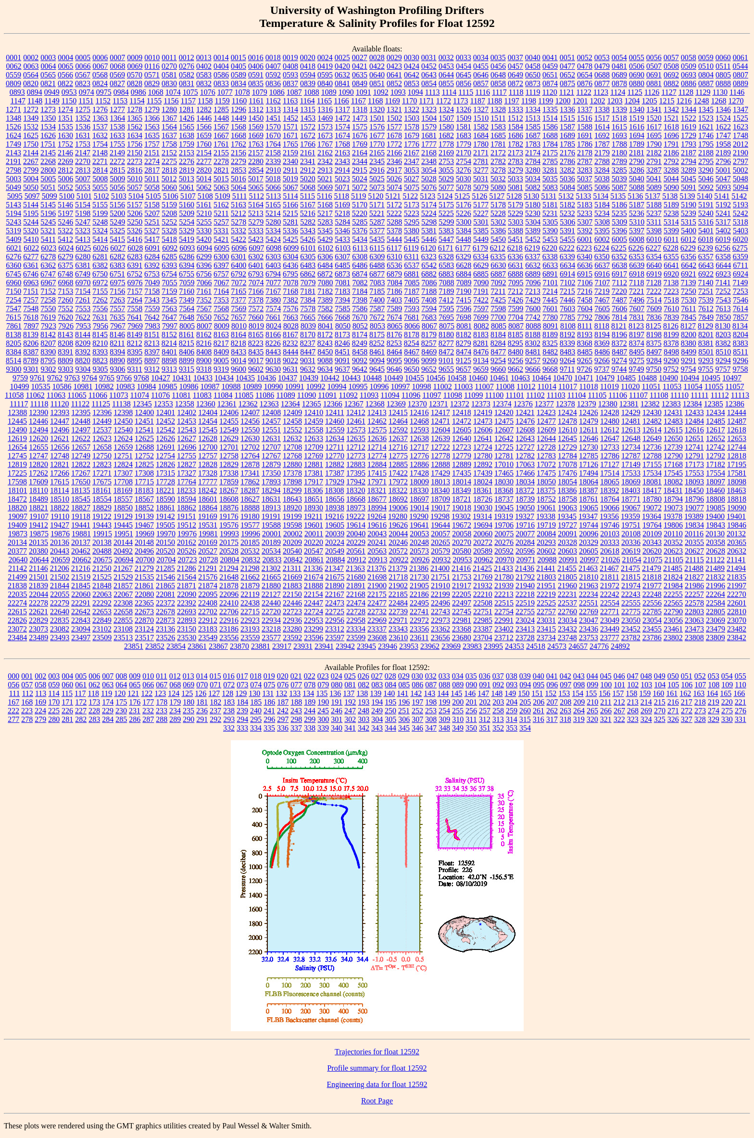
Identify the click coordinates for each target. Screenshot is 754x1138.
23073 (38, 629)
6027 (118, 248)
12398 (123, 412)
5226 (463, 213)
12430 (652, 412)
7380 (273, 300)
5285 (359, 222)
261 (538, 711)
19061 (546, 508)
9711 (567, 369)
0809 (13, 83)
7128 (653, 282)
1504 (429, 118)
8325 (550, 343)
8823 (100, 360)
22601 (736, 603)
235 (188, 711)
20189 (271, 542)
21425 (482, 568)
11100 (494, 395)
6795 (290, 274)
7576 (290, 308)
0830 (169, 83)
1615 (619, 127)
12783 (546, 456)
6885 (481, 274)
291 (202, 719)
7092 (498, 282)
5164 (256, 205)
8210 (100, 343)
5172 (394, 205)
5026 (394, 179)
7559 (152, 308)
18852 (144, 508)
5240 (706, 213)
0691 (654, 75)
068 (175, 685)
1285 (221, 109)
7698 (463, 317)
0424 (411, 66)
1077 (225, 92)
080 (336, 685)
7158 (152, 291)
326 (673, 719)
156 (604, 693)
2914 (342, 170)
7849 (706, 317)
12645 (567, 438)
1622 (723, 127)
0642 (411, 75)
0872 (515, 83)
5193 (740, 205)
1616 (636, 127)
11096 (411, 395)
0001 (13, 57)
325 (660, 719)
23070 (736, 620)
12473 (482, 421)
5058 (152, 187)
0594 (307, 75)
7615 (13, 317)
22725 (334, 611)
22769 (588, 611)
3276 (463, 170)
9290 (671, 360)
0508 (671, 66)
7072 (239, 282)
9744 (619, 369)
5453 (550, 239)
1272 (30, 109)
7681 (411, 317)
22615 (17, 611)
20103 (609, 534)
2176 (567, 153)
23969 (451, 646)
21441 (545, 568)
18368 (503, 490)
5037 (584, 179)
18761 (588, 499)
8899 (186, 360)
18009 (419, 482)
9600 (238, 369)
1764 (273, 144)
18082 (673, 482)
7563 (169, 308)
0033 (463, 57)
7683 (429, 317)
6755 (186, 274)
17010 (504, 464)
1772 (394, 144)
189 (309, 702)
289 (175, 719)
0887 (706, 83)
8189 (550, 334)
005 (81, 676)
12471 (440, 421)
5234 (602, 213)
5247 (82, 222)
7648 (186, 317)
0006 (100, 57)
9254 (498, 360)
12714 (377, 447)
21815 (631, 577)
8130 (722, 326)
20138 (102, 542)
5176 (463, 205)
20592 (504, 551)
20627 (694, 551)
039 (525, 676)
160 (658, 693)
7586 (359, 308)
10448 (372, 378)
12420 (504, 412)
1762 (238, 144)
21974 (631, 586)
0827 (117, 83)
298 (296, 719)
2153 (186, 153)
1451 (273, 118)
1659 (204, 135)
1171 (426, 101)
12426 (588, 412)
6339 (567, 257)
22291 (80, 603)
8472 (446, 352)
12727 (525, 447)
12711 (334, 447)
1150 (69, 101)
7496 (636, 300)
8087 (516, 326)
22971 (398, 620)
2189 (723, 153)
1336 (567, 109)
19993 (229, 534)
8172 (325, 334)
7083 (377, 282)
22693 (186, 611)
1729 (688, 135)
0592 (273, 75)
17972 (398, 482)
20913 (377, 560)
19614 (355, 525)
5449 (481, 239)
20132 (736, 534)
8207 (48, 343)
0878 (619, 83)
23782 (631, 637)
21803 (546, 577)
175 (121, 702)
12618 (736, 430)
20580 (461, 551)
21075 (652, 560)
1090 (346, 92)
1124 (617, 92)
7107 (602, 282)
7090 (481, 282)
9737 (601, 369)
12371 (438, 404)
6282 (117, 257)
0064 (48, 66)
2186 (671, 153)
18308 (334, 490)
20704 (166, 560)
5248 (100, 222)
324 (646, 719)
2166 (394, 153)
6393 (169, 265)
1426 (186, 118)
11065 (76, 395)
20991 (568, 560)
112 (27, 693)
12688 (144, 447)
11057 (734, 386)
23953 (408, 646)
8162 (204, 334)
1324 (446, 109)
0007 (117, 57)
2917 (394, 170)
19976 (187, 534)
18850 (123, 508)
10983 (125, 386)
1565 (186, 127)
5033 (515, 179)
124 (173, 693)
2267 (30, 161)
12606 (482, 430)
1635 (152, 135)
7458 (584, 300)
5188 (654, 205)
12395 (80, 412)
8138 (13, 334)
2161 (307, 153)
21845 (80, 586)
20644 (39, 560)
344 (390, 728)
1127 (668, 92)
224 (40, 711)
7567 (204, 308)
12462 (377, 421)
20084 (546, 534)
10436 (266, 378)
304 (377, 719)
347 (431, 728)
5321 (48, 231)
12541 (144, 430)
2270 (82, 161)
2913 (325, 170)
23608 (377, 637)
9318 (204, 369)
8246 (342, 343)
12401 (165, 412)
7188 (429, 291)
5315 (688, 222)
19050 (525, 508)
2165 (377, 153)
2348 (429, 161)
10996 (379, 386)
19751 (631, 525)
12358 (184, 404)
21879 (250, 586)
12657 (80, 447)
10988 (230, 386)
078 (309, 685)
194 (377, 702)
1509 (463, 118)
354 (525, 728)
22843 (80, 620)
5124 (444, 196)
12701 (229, 447)
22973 (440, 620)
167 (13, 702)
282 (81, 719)
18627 (250, 499)
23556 (229, 637)
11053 (672, 386)
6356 (688, 257)
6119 (410, 248)
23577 (271, 637)
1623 (740, 127)
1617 (654, 127)
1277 (117, 109)
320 (592, 719)
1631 (82, 135)
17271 (102, 473)
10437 (287, 378)
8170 (307, 334)
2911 (290, 170)
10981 (82, 386)
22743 (440, 611)
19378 (672, 516)
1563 (152, 127)
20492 (123, 551)
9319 (221, 369)
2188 (706, 153)
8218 (238, 343)
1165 (324, 101)
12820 (38, 464)
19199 (292, 516)
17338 (229, 473)
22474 (355, 603)
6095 (221, 248)
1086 (277, 92)
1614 (602, 127)
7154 (82, 291)
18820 (17, 508)
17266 (59, 473)
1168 (375, 101)
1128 (686, 92)
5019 (290, 179)
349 (458, 728)
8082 (481, 326)
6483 (307, 265)
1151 (85, 101)
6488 (377, 265)
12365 (311, 404)
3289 (688, 170)
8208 (65, 343)
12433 (694, 412)
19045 (504, 508)
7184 (359, 291)
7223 (671, 291)
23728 (525, 637)
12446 (38, 421)
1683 (463, 135)
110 (740, 685)
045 (606, 676)
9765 (106, 378)
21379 (397, 568)
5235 (619, 213)
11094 (389, 395)
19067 (631, 508)
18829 (102, 508)
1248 (701, 101)
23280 (292, 629)
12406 (229, 412)
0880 (636, 83)
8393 (100, 352)
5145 (48, 205)
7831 (636, 317)
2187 (688, 153)
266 (606, 711)
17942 (355, 482)
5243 (13, 222)
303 (363, 719)
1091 (363, 92)
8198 (654, 334)
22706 (229, 611)
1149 (51, 101)
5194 (13, 213)
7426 (515, 300)
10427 (160, 378)
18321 (376, 490)
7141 (722, 282)
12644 (546, 438)
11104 (576, 395)
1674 (342, 135)
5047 (723, 179)
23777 (609, 637)
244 (309, 711)
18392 (609, 490)
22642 (80, 611)
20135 (38, 542)
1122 (583, 92)
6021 (14, 248)
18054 (567, 482)
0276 (186, 66)
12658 (102, 447)
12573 (355, 430)
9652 (429, 369)
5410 (31, 239)
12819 (17, 464)
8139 (30, 334)
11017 (567, 386)
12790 (673, 456)
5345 (325, 231)
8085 (498, 326)
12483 (673, 421)
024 (336, 676)
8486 (602, 352)
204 (511, 702)
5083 (550, 187)
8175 (377, 334)
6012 (688, 239)
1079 (259, 92)
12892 (482, 464)
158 (631, 693)
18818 (736, 499)
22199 (440, 594)
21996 (715, 586)
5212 (238, 213)
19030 (482, 508)
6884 (463, 274)
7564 (186, 308)
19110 (59, 516)
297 (283, 719)
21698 (377, 577)
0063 (31, 66)
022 (309, 676)
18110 (38, 490)
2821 (221, 170)
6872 (325, 274)
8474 (463, 352)
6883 (446, 274)
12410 (313, 412)
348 (444, 728)
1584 (515, 127)
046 (619, 676)
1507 (446, 118)
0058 (688, 57)
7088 (446, 282)
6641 (671, 265)
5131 (548, 196)
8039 (308, 326)
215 (660, 702)
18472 (17, 499)
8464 (394, 352)
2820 (204, 170)
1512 (515, 118)
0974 (86, 92)
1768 (342, 144)
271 (673, 711)
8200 (688, 334)
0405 (238, 66)
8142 (48, 334)
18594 (186, 499)
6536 (394, 265)
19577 (250, 525)
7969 (135, 326)
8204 (740, 334)
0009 (134, 57)
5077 (446, 187)
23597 (334, 637)
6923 (723, 274)
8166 (273, 334)
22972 (419, 620)
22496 (440, 603)
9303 (66, 369)
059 (54, 685)
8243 (325, 343)
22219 (546, 594)
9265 (584, 360)
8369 (602, 343)
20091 (567, 534)
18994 (377, 508)
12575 (377, 430)
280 (54, 719)
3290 (706, 170)
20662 (81, 560)
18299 (292, 490)
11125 (100, 404)
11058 (14, 395)
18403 (630, 490)
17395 (355, 473)
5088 (636, 187)
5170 (359, 205)
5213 (256, 213)
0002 (30, 57)
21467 (609, 568)
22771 (609, 611)
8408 (204, 352)
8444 (290, 352)
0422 (377, 66)
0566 (65, 75)
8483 (567, 352)
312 (484, 719)
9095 (394, 360)
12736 (652, 447)
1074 (173, 92)
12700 (207, 447)
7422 (481, 300)
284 (107, 719)
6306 (325, 257)
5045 (688, 179)
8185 (515, 334)
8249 (359, 343)
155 (591, 693)
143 (429, 693)
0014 (221, 57)
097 (565, 685)
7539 (706, 300)
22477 (377, 603)
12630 (250, 438)
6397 (221, 265)
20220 (313, 542)
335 (269, 728)
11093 (369, 395)
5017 (256, 179)
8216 (204, 343)
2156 (238, 153)
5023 (342, 179)
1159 (221, 101)
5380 (411, 231)
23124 (144, 629)
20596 (525, 551)
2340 (290, 161)
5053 (82, 187)
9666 (532, 369)
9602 (256, 369)
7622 (82, 317)
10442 (329, 378)
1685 (498, 135)
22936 (292, 620)
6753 (152, 274)
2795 (706, 161)
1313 (273, 109)
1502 (394, 118)
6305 (307, 257)
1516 (584, 118)
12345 (142, 404)
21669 (292, 577)
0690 (636, 75)
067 (161, 685)
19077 (694, 508)
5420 (204, 239)
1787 (602, 144)
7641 (134, 317)
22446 (292, 603)
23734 (546, 637)
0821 (48, 83)
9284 (654, 360)
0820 (30, 83)
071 (215, 685)
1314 (290, 109)
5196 (48, 213)
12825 (144, 464)
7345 (169, 300)
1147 (18, 101)
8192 (567, 334)
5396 (619, 231)
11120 (59, 404)
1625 (30, 135)
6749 (82, 274)
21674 (313, 577)
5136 (635, 196)
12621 (59, 438)
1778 (446, 144)
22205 (461, 594)
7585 (342, 308)
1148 (34, 101)
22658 (123, 611)
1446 (204, 118)
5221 (377, 213)
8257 (429, 343)
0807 (740, 75)
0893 (17, 92)
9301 (31, 369)
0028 (377, 57)
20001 (271, 534)
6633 (550, 265)
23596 (313, 637)
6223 (584, 248)
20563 (377, 551)
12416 (419, 412)
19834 (694, 525)
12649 (652, 438)
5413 (82, 239)
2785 (550, 161)
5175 (446, 205)
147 (483, 693)
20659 (60, 560)
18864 (207, 508)
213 (633, 702)
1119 (533, 92)
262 (552, 711)
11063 (56, 395)
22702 (207, 611)
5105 (153, 196)
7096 (533, 282)
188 (296, 702)
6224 (601, 248)
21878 (229, 586)
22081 (165, 594)
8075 (446, 326)
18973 (355, 508)
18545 (80, 499)
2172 (498, 153)
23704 (482, 637)
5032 (498, 179)
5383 (446, 231)
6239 (705, 248)
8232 (290, 343)
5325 (117, 231)
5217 (325, 213)
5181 (550, 205)
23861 (197, 646)
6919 (654, 274)
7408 (429, 300)
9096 (411, 360)
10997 (400, 386)
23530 (186, 637)
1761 (221, 144)
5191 (706, 205)
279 (40, 719)
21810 (588, 577)
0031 (429, 57)
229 (107, 711)
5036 (567, 179)
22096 (229, 594)
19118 (80, 516)
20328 (567, 542)
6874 (359, 274)
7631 (100, 317)
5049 (13, 187)
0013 (204, 57)
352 (498, 728)
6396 (204, 265)
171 (67, 702)
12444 (736, 412)
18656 (334, 499)
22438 (250, 603)
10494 (689, 378)
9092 (359, 360)
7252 (723, 291)
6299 (204, 257)
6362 (48, 265)
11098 (452, 395)
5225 (446, 213)
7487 (619, 300)
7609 (654, 308)
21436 (524, 568)
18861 (165, 508)
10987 (209, 386)
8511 (740, 352)
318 (565, 719)
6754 (169, 274)
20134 (17, 542)
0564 (30, 75)
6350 (602, 257)
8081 (464, 326)
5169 (342, 205)
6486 (359, 265)
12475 (504, 421)
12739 (673, 447)
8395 (134, 352)
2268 (48, 161)
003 (54, 676)
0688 (602, 75)
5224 (429, 213)
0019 (290, 57)
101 (619, 685)
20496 (144, 551)
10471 (583, 378)
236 (202, 711)
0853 (411, 83)
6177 (463, 248)
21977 (652, 586)
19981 (208, 534)
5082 (532, 187)
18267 (228, 490)
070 (202, 685)
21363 (355, 568)
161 (672, 693)
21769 (482, 577)
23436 (588, 629)
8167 (290, 334)
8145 (100, 334)
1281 (186, 109)
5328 (169, 231)
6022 (31, 248)
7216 (584, 291)
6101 (308, 248)
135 (321, 693)
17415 (377, 473)
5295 (411, 222)
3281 (550, 170)
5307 (584, 222)
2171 (481, 153)
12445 (17, 421)
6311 (411, 257)
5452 (532, 239)
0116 (152, 66)
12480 (609, 421)
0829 (152, 83)
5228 (498, 213)
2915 (359, 170)
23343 (398, 629)
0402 (204, 66)
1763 (256, 144)
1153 (120, 101)
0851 (377, 83)
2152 (169, 153)
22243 (631, 594)
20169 (207, 542)
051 (686, 676)
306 (404, 719)
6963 (31, 282)
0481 (619, 66)
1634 (134, 135)
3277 (481, 170)
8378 (671, 343)
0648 (498, 75)
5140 (704, 196)
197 (417, 702)
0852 (394, 83)
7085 (412, 282)
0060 (723, 57)
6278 (48, 257)
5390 (550, 231)
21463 (588, 568)
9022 (290, 360)
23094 (80, 629)
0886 (688, 83)
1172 (443, 101)
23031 (546, 620)
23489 (38, 637)
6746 (30, 274)
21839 (38, 586)
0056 (654, 57)
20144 (123, 542)
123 (160, 693)
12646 (588, 438)
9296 (740, 360)
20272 (482, 542)
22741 (419, 611)
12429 (631, 412)
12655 (38, 447)
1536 (82, 127)
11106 (617, 395)
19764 (652, 525)
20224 (334, 542)
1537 (100, 127)
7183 (342, 291)
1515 (567, 118)
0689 (619, 75)
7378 (256, 300)
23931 (303, 646)
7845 (688, 317)
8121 (619, 326)
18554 (102, 499)
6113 (359, 248)
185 (256, 702)
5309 (619, 222)
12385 (713, 404)
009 (134, 676)
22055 (59, 594)
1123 (600, 92)
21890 (334, 586)
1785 (567, 144)
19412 (38, 525)
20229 (355, 542)
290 (188, 719)
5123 (427, 196)
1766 (307, 144)
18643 (292, 499)
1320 (377, 109)
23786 (652, 637)
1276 (100, 109)
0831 (186, 83)
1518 (619, 118)
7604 (584, 308)
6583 (446, 265)
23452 (631, 629)
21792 (525, 577)
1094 (415, 92)
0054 (619, 57)
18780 (652, 499)
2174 (532, 153)
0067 (100, 66)
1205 (649, 101)
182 (215, 702)
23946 (387, 646)
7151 (30, 291)
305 (390, 719)
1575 (359, 127)
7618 (30, 317)
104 (660, 685)
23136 (165, 629)
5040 (636, 179)
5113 (273, 196)
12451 (144, 421)
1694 (636, 135)
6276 (13, 257)
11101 (514, 395)
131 (268, 693)
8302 (532, 343)
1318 (359, 109)
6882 (429, 274)
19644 (440, 525)
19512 (186, 525)
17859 (229, 482)
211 (605, 702)
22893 (186, 620)
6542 (429, 265)
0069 (135, 66)
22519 (525, 603)
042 (565, 676)
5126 (479, 196)
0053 (602, 57)
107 (700, 685)
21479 (651, 568)
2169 (446, 153)
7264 (134, 300)
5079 (481, 187)
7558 (134, 308)
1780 (481, 144)
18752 (546, 499)
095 (538, 685)
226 (67, 711)
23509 (102, 637)
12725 (504, 447)
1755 (117, 144)
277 (13, 719)
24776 (599, 646)
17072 (546, 464)
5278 (238, 222)
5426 (307, 239)
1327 (481, 109)
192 (350, 702)
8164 (238, 334)
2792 (671, 161)
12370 (417, 404)
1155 (154, 101)
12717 (419, 447)
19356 (609, 516)
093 (511, 685)
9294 (723, 360)
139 (375, 693)
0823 (82, 83)
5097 (32, 196)
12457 (271, 421)
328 (700, 719)
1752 (65, 144)
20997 (589, 560)
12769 (313, 456)
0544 (740, 66)
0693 (688, 75)
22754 (504, 611)
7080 (325, 282)
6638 (619, 265)
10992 (315, 386)
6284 (152, 257)
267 (619, 711)
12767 (271, 456)
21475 (630, 568)
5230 (532, 213)
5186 (619, 205)
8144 (82, 334)
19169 (207, 516)
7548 (30, 308)
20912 (356, 560)
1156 (170, 101)
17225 (17, 473)
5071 (342, 187)
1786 (584, 144)
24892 (620, 646)
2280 (256, 161)
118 (93, 693)
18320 (355, 490)
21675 (334, 577)
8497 (654, 352)
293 (229, 719)
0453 (446, 66)
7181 (307, 291)
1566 (204, 127)
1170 (409, 101)
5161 (204, 205)
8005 (187, 326)
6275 (740, 248)
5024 (359, 179)
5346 (342, 231)
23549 (207, 637)
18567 (144, 499)
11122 (80, 404)
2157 (256, 153)
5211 (221, 213)
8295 (515, 343)
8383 (740, 343)
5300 (463, 222)
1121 (566, 92)
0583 (204, 75)
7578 (307, 308)
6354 (654, 257)
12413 (377, 412)
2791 (654, 161)
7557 (117, 308)
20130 (715, 534)
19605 (334, 525)
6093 (187, 248)
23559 (250, 637)
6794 (273, 274)
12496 (59, 430)
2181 (636, 153)
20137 (80, 542)
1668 (238, 135)
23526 (165, 637)
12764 (250, 456)
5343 (307, 231)
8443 (273, 352)
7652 (221, 317)
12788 (652, 456)
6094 (204, 248)
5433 (342, 239)
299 (309, 719)
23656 (440, 637)
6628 (463, 265)
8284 (498, 343)
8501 (706, 352)
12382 (650, 404)
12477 (546, 421)
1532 (30, 127)
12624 (123, 438)
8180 (446, 334)
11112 (720, 395)
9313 (169, 369)
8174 (359, 334)
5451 (515, 239)
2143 (13, 153)
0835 (256, 83)
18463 (736, 490)
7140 (705, 282)
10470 (562, 378)
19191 (271, 516)
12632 (292, 438)
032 (431, 676)
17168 (673, 464)
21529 (123, 577)
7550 (48, 308)
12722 (440, 447)
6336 (515, 257)
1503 (411, 118)
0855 (446, 83)
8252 (377, 343)
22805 (715, 611)
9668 (550, 369)
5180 (532, 205)
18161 (101, 490)
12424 (567, 412)
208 (565, 702)
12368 (375, 404)
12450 (123, 421)
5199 (100, 213)
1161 (256, 101)
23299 (313, 629)
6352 (619, 257)
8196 (619, 334)
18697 (419, 499)
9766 (124, 378)
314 (511, 719)
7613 (723, 308)
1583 (498, 127)
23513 (123, 637)
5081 (515, 187)
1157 (188, 101)
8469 (429, 352)
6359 (740, 257)
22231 (567, 594)
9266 (602, 360)
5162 (221, 205)
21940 (525, 586)
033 (444, 676)
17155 (652, 464)
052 (700, 676)
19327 (524, 516)
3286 (636, 170)
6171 (445, 248)
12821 (59, 464)
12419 (482, 412)
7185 (377, 291)
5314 (671, 222)
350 (471, 728)
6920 (671, 274)
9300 (14, 369)
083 (377, 685)
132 (281, 693)
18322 (397, 490)
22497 (461, 603)
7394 (342, 300)
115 (67, 693)
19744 (588, 525)
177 (148, 702)
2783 (515, 161)
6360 (13, 265)
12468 (419, 421)
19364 (651, 516)
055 (740, 676)
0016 (256, 57)
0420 (342, 66)
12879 (271, 464)
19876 (60, 534)
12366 (332, 404)
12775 (398, 456)
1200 (563, 101)
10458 (456, 378)
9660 (498, 369)
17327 (186, 473)
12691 (165, 447)
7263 (117, 300)
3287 (654, 170)
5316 (706, 222)
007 (107, 676)
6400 (238, 265)
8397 (152, 352)
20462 (80, 551)
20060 (482, 534)
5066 (273, 187)
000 (13, 676)
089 (458, 685)
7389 (325, 300)
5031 (481, 179)
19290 (418, 516)
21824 (673, 577)
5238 (671, 213)
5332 (238, 231)
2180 (619, 153)
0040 (532, 57)
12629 (229, 438)
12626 (165, 438)
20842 (292, 560)
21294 (229, 568)
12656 (59, 447)
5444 (394, 239)
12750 (102, 456)
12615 (673, 430)
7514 (654, 300)
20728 (208, 560)
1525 (740, 118)
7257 (30, 300)
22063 (102, 594)
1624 (13, 135)
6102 (325, 248)
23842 (736, 637)
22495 (419, 603)
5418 (169, 239)
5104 (136, 196)
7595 (446, 308)
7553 (82, 308)
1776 (411, 144)
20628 (715, 551)
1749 (13, 144)
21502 (59, 577)
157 (618, 693)
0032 (446, 57)
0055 (636, 57)
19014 (419, 508)
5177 (481, 205)
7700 (498, 317)
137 (348, 693)
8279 (463, 343)
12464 (398, 421)
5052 (65, 187)
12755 (186, 456)
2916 (377, 170)
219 (713, 702)
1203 (615, 101)
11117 (19, 404)
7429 (532, 300)
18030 (504, 482)
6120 (428, 248)
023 (323, 676)
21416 (461, 568)
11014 (546, 386)
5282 (307, 222)
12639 (440, 438)
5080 (498, 187)
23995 (493, 646)
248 (363, 711)
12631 (271, 438)
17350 (271, 473)
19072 (652, 508)
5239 (688, 213)
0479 (602, 66)
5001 (723, 170)
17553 (694, 473)
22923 (250, 620)
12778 (440, 456)
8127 (688, 326)
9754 (688, 369)
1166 (341, 101)
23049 (609, 620)
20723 (187, 560)
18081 (652, 482)
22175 (377, 594)
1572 (307, 127)
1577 (394, 127)
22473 (334, 603)
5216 (307, 213)
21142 (17, 568)
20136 (59, 542)
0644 (446, 75)
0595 (325, 75)
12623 (102, 438)
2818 (169, 170)
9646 (394, 369)
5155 (100, 205)
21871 (186, 586)
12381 (629, 404)
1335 (550, 109)
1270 (736, 101)
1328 (498, 109)
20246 (398, 542)
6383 (117, 265)
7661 (273, 317)
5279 (256, 222)
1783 (532, 144)
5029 (446, 179)
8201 (706, 334)
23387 (482, 629)
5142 (739, 196)
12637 (398, 438)
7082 (360, 282)
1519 (636, 118)
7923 (48, 326)
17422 (398, 473)
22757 (546, 611)
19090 (736, 508)
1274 (65, 109)
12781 (504, 456)
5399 (671, 231)
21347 (334, 568)
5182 (567, 205)
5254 (186, 222)
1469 (325, 118)
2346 (394, 161)
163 (698, 693)
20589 (482, 551)
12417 (440, 412)
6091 (152, 248)
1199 (545, 101)
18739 (525, 499)
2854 (256, 170)
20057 (440, 534)
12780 (482, 456)
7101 (550, 282)
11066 (97, 395)
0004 (65, 57)
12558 (313, 430)
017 (242, 676)
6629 (481, 265)
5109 (222, 196)
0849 (359, 83)
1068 (155, 92)
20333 (609, 542)
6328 (446, 257)
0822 (65, 83)
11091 (327, 395)
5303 (515, 222)
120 (120, 693)
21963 (588, 586)
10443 (351, 378)
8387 (30, 352)
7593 (411, 308)
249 (377, 711)
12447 (59, 421)
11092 (348, 395)
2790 (636, 161)
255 (458, 711)
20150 (165, 542)
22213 (504, 594)
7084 (394, 282)
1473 (359, 118)
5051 (48, 187)
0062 (14, 66)
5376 (359, 231)
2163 (342, 153)
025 (350, 676)
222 (13, 711)
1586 (550, 127)
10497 (731, 378)
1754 (100, 144)
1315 (307, 109)
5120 (375, 196)
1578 (411, 127)
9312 (152, 369)
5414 (100, 239)
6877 (377, 274)
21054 (631, 560)
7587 (377, 308)
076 (283, 685)
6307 (342, 257)
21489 (715, 568)
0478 (584, 66)
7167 (273, 291)
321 (606, 719)
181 (202, 702)
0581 (169, 75)
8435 (256, 352)
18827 (80, 508)
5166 (290, 205)
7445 (550, 300)
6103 (343, 248)
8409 (221, 352)
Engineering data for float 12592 (377, 1084)
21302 (271, 568)
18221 (165, 490)
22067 (123, 594)
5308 (602, 222)
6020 (740, 239)
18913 (271, 508)
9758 (740, 369)
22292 (102, 603)
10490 (668, 378)
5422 (238, 239)
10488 (647, 378)
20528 (229, 551)
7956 (100, 326)
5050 (30, 187)
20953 (462, 560)
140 (389, 693)
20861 (314, 560)
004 (67, 676)
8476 (481, 352)
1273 (48, 109)
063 (107, 685)
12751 (123, 456)
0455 (481, 66)
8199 (671, 334)
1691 (584, 135)
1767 (325, 144)
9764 (89, 378)
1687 (532, 135)
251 (404, 711)
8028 (291, 326)
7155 (100, 291)
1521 (671, 118)
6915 (584, 274)
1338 (602, 109)
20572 (398, 551)
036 (484, 676)
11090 (306, 395)
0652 (567, 75)
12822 (80, 464)
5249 (117, 222)
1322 (411, 109)
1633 (117, 135)
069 (188, 685)
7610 (671, 308)
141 (402, 693)
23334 (355, 629)
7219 (602, 291)
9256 (515, 360)
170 (54, 702)
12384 (692, 404)
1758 (169, 144)
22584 (715, 603)
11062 (34, 395)
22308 (123, 603)
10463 (520, 378)
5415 (117, 239)
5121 (393, 196)
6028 (135, 248)
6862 (307, 274)
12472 (461, 421)
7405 (411, 300)
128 (227, 693)
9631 (290, 369)
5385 (481, 231)
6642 (688, 265)
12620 (38, 438)
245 (323, 711)
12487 (736, 421)
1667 (221, 135)
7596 (463, 308)
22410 (229, 603)
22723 (292, 611)
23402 (504, 629)
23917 (281, 646)
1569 (256, 127)
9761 (37, 378)
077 (296, 685)
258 (498, 711)
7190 (463, 291)
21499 (17, 577)
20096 (588, 534)
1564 (169, 127)
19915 (102, 534)
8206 (30, 343)
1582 (481, 127)
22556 (652, 603)
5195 (30, 213)
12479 (588, 421)
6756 (204, 274)
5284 (342, 222)
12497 (80, 430)
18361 (482, 490)
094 (525, 685)
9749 (636, 369)
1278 (134, 109)
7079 (308, 282)
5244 (30, 222)
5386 (498, 231)
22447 (313, 603)
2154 (204, 153)
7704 (515, 317)
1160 (239, 101)
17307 (123, 473)
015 (215, 676)
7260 (65, 300)
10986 (188, 386)
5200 (117, 213)
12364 (290, 404)
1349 (30, 118)
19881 (81, 534)
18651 (313, 499)
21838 (17, 586)
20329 (588, 542)
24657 (578, 646)
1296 (238, 109)
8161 (186, 334)
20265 (440, 542)
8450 (325, 352)
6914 (567, 274)
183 (229, 702)
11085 (244, 395)
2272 (117, 161)
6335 (498, 257)
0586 (221, 75)
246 (336, 711)
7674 (394, 317)
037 (498, 676)
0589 (238, 75)
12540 (123, 430)
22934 (271, 620)
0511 (723, 66)
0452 (429, 66)
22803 (694, 611)
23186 (229, 629)
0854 (429, 83)
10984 (146, 386)
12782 (525, 456)
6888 (515, 274)
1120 (549, 92)
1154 (136, 101)
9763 (72, 378)
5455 (567, 239)
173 (94, 702)
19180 (250, 516)
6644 (723, 265)
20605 (588, 551)
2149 (117, 153)
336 (283, 728)
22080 (144, 594)
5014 (204, 179)
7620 (65, 317)
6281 (100, 257)
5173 (411, 205)
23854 (176, 646)
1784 (550, 144)
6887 (498, 274)
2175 (550, 153)
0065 (66, 66)
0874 (550, 83)
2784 (532, 161)
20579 (440, 551)
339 (323, 728)
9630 (273, 369)
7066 (204, 282)
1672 (307, 135)
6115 (377, 248)
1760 (204, 144)
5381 (429, 231)
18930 (313, 508)
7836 (654, 317)
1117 (499, 92)
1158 (205, 101)
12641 (482, 438)
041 (552, 676)
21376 (376, 568)
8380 (688, 343)
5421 (221, 239)
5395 (602, 231)
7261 (82, 300)
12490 (17, 430)
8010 (239, 326)
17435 (461, 473)
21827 (694, 577)
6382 (100, 265)
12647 (609, 438)
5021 (325, 179)
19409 (17, 525)
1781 (498, 144)
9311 (134, 369)
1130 (719, 92)
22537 (567, 603)
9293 (706, 360)
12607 (504, 430)
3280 (532, 170)
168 (27, 702)
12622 (80, 438)
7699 (481, 317)
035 (471, 676)
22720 (271, 611)
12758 (229, 456)
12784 (567, 456)
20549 (334, 551)
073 (242, 685)
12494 (38, 430)
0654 (584, 75)
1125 (634, 92)
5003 (13, 179)
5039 (619, 179)
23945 (366, 646)
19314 (482, 516)
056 (13, 685)
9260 (550, 360)
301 (336, 719)
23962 (430, 646)
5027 (411, 179)
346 (417, 728)
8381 (706, 343)
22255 (673, 594)
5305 (550, 222)
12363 (269, 404)
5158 (152, 205)
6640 (654, 265)
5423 (256, 239)
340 (336, 728)
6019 (722, 239)
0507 (654, 66)
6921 (688, 274)
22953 (313, 620)
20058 (461, 534)
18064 (588, 482)
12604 (440, 430)
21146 (38, 568)
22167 (334, 594)
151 (537, 693)
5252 (169, 222)
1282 (204, 109)
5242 (740, 213)
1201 (580, 101)
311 (471, 719)
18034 (525, 482)
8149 (134, 334)
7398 (359, 300)
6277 (30, 257)
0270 (169, 66)
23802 (673, 637)
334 (256, 728)
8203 (723, 334)
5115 (307, 196)
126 (200, 693)
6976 (135, 282)
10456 (435, 378)
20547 (313, 551)
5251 (152, 222)
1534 (48, 127)
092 (498, 685)
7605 (602, 308)
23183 (207, 629)
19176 (229, 516)
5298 (429, 222)
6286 (186, 257)
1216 (684, 101)
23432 (567, 629)
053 (713, 676)
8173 (342, 334)
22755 (525, 611)
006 (94, 676)
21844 (59, 586)
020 (283, 676)
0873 (532, 83)
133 (295, 693)
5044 (671, 179)
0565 (48, 75)
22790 (673, 611)
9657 (463, 369)
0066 (83, 66)
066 (148, 685)
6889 (532, 274)
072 (229, 685)
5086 (602, 187)
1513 (532, 118)
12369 (396, 404)
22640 (59, 611)
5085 (584, 187)
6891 (550, 274)
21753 (461, 577)
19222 (355, 516)
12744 (736, 447)
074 (256, 685)
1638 (186, 135)
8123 (636, 326)
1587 (567, 127)
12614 (652, 430)
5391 (567, 231)
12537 (102, 430)
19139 (144, 516)
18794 (673, 499)
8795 (48, 360)
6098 (273, 248)
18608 (229, 499)
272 (686, 711)
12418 (461, 412)
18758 (567, 499)
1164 (307, 101)
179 (175, 702)
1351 (65, 118)
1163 (290, 101)
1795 (706, 144)
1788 (619, 144)
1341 (654, 109)
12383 (671, 404)
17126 (588, 464)
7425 (498, 300)
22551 (588, 603)
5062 (204, 187)
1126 (651, 92)
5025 (377, 179)
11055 (713, 386)
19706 (504, 525)
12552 (292, 430)
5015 (221, 179)
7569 (238, 308)
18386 (567, 490)
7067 (221, 282)
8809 (65, 360)
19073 (673, 508)
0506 (636, 66)
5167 (307, 205)
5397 (636, 231)
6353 (636, 257)
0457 (515, 66)
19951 (123, 534)
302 (350, 719)
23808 (694, 637)
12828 (207, 464)
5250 (134, 222)
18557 (123, 499)
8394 (117, 352)
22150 (292, 594)
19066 (609, 508)
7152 (48, 291)
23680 (461, 637)
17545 (673, 473)
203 (498, 702)
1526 (13, 127)
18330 (418, 490)
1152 (103, 101)
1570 (273, 127)
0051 (567, 57)
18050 (546, 482)
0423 (394, 66)
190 (323, 702)
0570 (134, 75)
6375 (65, 265)
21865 (165, 586)
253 (431, 711)
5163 (238, 205)
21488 (694, 568)
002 (40, 676)
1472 (342, 118)
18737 (504, 499)
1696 (671, 135)
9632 (307, 369)
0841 (342, 83)
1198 (528, 101)
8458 (359, 352)
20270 (461, 542)
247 (350, 711)
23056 (673, 620)
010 (148, 676)
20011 (313, 534)
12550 (250, 430)
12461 (355, 421)
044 (592, 676)
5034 (532, 179)
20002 (292, 534)
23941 (324, 646)
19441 (80, 525)
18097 (715, 482)
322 (619, 719)
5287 (377, 222)
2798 (13, 170)
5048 (740, 179)
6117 (394, 248)
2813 (82, 170)
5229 (515, 213)
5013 (186, 179)
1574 (342, 127)
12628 (207, 438)
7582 (325, 308)
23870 (239, 646)
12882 (334, 464)
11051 (651, 386)
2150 (134, 153)
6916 (602, 274)
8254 (411, 343)
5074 (394, 187)
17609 (38, 482)
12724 (482, 447)
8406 (186, 352)
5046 (706, 179)
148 (497, 693)
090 (471, 685)
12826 (165, 464)
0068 (118, 66)
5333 (256, 231)
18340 (440, 490)
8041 (325, 326)
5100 (67, 196)
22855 (123, 620)
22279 (59, 603)
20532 (250, 551)
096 (552, 685)
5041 (654, 179)
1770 (377, 144)
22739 (398, 611)
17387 (334, 473)
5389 (532, 231)
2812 (65, 170)
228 (94, 711)
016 (229, 676)
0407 (273, 66)
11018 (588, 386)
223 (27, 711)
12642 (504, 438)
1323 (429, 109)
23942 (345, 646)
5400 (688, 231)
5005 (48, 179)
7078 (291, 282)
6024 (66, 248)
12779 (461, 456)
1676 (359, 135)
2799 (30, 170)
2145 (48, 153)
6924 (740, 274)
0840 (325, 83)
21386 (418, 568)
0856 (463, 83)
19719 (546, 525)
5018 (273, 179)
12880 (292, 464)
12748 (59, 456)
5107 (188, 196)
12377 (544, 404)
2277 (204, 161)
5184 (602, 205)
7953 (83, 326)
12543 (186, 430)
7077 (273, 282)
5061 (186, 187)
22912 (207, 620)
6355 (671, 257)
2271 (100, 161)
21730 (419, 577)
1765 (290, 144)
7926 (66, 326)
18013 (440, 482)
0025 (342, 57)
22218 (525, 594)
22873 (165, 620)
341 (350, 728)
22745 (461, 611)
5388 (515, 231)
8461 (377, 352)
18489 (38, 499)
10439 (308, 378)
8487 (619, 352)
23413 (525, 629)
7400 (377, 300)
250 (390, 711)
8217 (221, 343)
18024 (482, 482)
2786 (567, 161)
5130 (531, 196)
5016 (238, 179)
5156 (117, 205)
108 (713, 685)
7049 (152, 282)
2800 (48, 170)
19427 (59, 525)
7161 (204, 291)
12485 (715, 421)
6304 (290, 257)
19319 (503, 516)
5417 (152, 239)
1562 (134, 127)
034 (458, 676)
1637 (169, 135)
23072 (17, 629)
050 (673, 676)
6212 (497, 248)
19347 (588, 516)
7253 (740, 291)
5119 (358, 196)
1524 (723, 118)
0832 (204, 83)
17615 (59, 482)
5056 (117, 187)
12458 (292, 421)
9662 (515, 369)
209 (579, 702)
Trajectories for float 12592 (377, 1052)
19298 (440, 516)
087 (431, 685)
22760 (567, 611)
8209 (82, 343)
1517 (602, 118)
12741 (694, 447)
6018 (705, 239)
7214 (550, 291)
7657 (238, 317)
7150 (13, 291)
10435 (245, 378)
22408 (207, 603)
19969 (144, 534)
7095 (516, 282)
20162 (186, 542)
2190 (740, 153)
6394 (186, 265)
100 (606, 685)
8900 (204, 360)
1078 (242, 92)
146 (470, 693)
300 (323, 719)
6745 (13, 274)
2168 (429, 153)
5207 (152, 213)
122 (146, 693)
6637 (602, 265)
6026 (100, 248)
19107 (39, 516)
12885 (398, 464)
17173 (694, 464)
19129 (123, 516)
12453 (186, 421)
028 (390, 676)
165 (725, 693)
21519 (80, 577)
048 (646, 676)
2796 (723, 161)
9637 (342, 369)
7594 (429, 308)
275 (727, 711)
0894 (34, 92)
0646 (481, 75)
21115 (694, 560)
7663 (290, 317)
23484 (17, 637)
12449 (102, 421)
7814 (619, 317)
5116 (324, 196)
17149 (631, 464)
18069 (631, 482)
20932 (441, 560)
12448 (80, 421)
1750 (30, 144)
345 (404, 728)
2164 (359, 153)
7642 (152, 317)
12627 (186, 438)
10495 (710, 378)
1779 (463, 144)
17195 (736, 464)
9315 (186, 369)
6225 (619, 248)
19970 (166, 534)
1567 (221, 127)
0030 (411, 57)
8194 (602, 334)
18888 (250, 508)
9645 (377, 369)
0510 (706, 66)
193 (363, 702)
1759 (186, 144)
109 (727, 685)
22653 (102, 611)
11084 (223, 395)
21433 (503, 568)
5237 (654, 213)
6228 (671, 248)
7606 (619, 308)
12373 (480, 404)
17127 (609, 464)
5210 (204, 213)
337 (296, 728)
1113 (432, 92)
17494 (588, 473)
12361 (227, 404)
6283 (134, 257)
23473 (694, 629)
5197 (65, 213)
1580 (446, 127)
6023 (48, 248)
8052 (360, 326)
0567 (82, 75)
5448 (463, 239)
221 (740, 702)
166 (739, 693)
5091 (688, 187)
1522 (688, 118)
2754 (463, 161)
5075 (411, 187)
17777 (207, 482)
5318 (740, 222)
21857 (123, 586)
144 (443, 693)
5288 (394, 222)
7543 (723, 300)
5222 (394, 213)
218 (700, 702)
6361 (30, 265)
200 (458, 702)
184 (242, 702)
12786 (609, 456)
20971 (525, 560)
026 (363, 676)
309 (444, 719)
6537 (411, 265)
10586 (61, 386)
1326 (463, 109)
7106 (585, 282)
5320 (30, 231)
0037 (515, 57)
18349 (461, 490)
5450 (498, 239)
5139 (687, 196)
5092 (706, 187)
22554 (609, 603)
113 (40, 693)
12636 (377, 438)
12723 (461, 447)
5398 (654, 231)
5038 (602, 179)
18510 (59, 499)
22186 (419, 594)
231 (134, 711)
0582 (186, 75)
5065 (256, 187)
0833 (221, 83)
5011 (151, 179)
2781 (481, 161)
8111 (585, 326)
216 (673, 702)
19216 (334, 516)
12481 (631, 421)
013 (188, 676)
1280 (169, 109)
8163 (221, 334)
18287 (249, 490)
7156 (117, 291)
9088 (325, 360)
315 (525, 719)
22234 (588, 594)
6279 (65, 257)
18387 (588, 490)
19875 (39, 534)
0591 (256, 75)
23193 (250, 629)
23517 (144, 637)
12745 (17, 456)
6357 (706, 257)
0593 (290, 75)
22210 (482, 594)
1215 (667, 101)
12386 (734, 404)
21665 (271, 577)
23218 (271, 629)
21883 (292, 586)
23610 (398, 637)
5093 (723, 187)
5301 (481, 222)
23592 (292, 637)
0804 (706, 75)
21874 (207, 586)
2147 (82, 153)
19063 (567, 508)
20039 (334, 534)
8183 (481, 334)
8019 (256, 326)
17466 (525, 473)
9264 (567, 360)
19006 (398, 508)
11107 (638, 395)
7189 (446, 291)
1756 (134, 144)
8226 (273, 343)
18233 (186, 490)
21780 (504, 577)
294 (242, 719)
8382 (723, 343)
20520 (165, 551)
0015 (238, 57)
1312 (256, 109)
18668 (355, 499)
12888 (440, 464)
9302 (48, 369)
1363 (100, 118)
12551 (271, 430)
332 (229, 728)
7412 (446, 300)
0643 (429, 75)
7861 (14, 326)
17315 (165, 473)
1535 (65, 127)
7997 (169, 326)
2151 (152, 153)
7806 (602, 317)
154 (577, 693)
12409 (292, 412)
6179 (480, 248)
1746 (706, 135)
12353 (163, 404)
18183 (143, 490)
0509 (688, 66)
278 (27, 719)
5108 (205, 196)
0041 (550, 57)
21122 (715, 560)
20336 (631, 542)
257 (484, 711)
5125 (462, 196)
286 (134, 719)
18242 (207, 490)
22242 (609, 594)
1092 (381, 92)
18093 (694, 482)
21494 (736, 568)
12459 (313, 421)
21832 (715, 577)
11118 (39, 404)
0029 (394, 57)
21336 (313, 568)
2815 (117, 170)
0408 (290, 66)
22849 (102, 620)
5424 (273, 239)
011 (161, 676)
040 (538, 676)
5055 (100, 187)
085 (404, 685)
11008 (505, 386)
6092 (169, 248)
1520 (654, 118)
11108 (659, 395)
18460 (715, 490)
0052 (584, 57)
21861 (144, 586)
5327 (152, 231)
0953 (69, 92)
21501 (38, 577)
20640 (17, 560)
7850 (723, 317)
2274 (152, 161)
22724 (313, 611)
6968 (66, 282)
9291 (688, 360)
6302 (256, 257)
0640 (377, 75)
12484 (694, 421)
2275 (169, 161)
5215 (290, 213)
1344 (688, 109)
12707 (271, 447)
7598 (498, 308)
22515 (504, 603)
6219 (532, 248)
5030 (463, 179)
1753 (82, 144)
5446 (429, 239)
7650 (204, 317)
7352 (204, 300)
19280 (397, 516)
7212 (515, 291)
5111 (239, 196)
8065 (394, 326)
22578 (694, 603)
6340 (584, 257)
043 (579, 676)
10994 (336, 386)
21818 (652, 577)
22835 (59, 620)
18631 (271, 499)
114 (53, 693)
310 (458, 719)
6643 (706, 265)
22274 (17, 603)
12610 (567, 430)
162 (685, 693)
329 (713, 719)
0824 (100, 83)
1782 (515, 144)
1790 (654, 144)
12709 (313, 447)
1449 (238, 118)
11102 (535, 395)
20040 (355, 534)
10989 (252, 386)
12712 (355, 447)
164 (712, 693)
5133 (583, 196)
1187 (477, 101)
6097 (256, 248)
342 (363, 728)
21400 (440, 568)
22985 (482, 620)
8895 (134, 360)
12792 (715, 456)
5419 (186, 239)
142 (416, 693)
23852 (154, 646)
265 (592, 711)
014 (202, 676)
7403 (394, 300)
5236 (636, 213)
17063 (525, 464)
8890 (117, 360)
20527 (207, 551)
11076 (160, 395)
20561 (355, 551)
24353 (514, 646)
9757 (722, 369)
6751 (117, 274)
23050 (631, 620)
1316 (325, 109)
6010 (654, 239)
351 (484, 728)
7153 (65, 291)
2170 (463, 153)
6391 (134, 265)
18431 (672, 490)
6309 (377, 257)
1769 (359, 144)
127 (214, 693)
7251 (706, 291)
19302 (461, 516)
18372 (524, 490)
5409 (14, 239)
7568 (221, 308)
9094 (377, 360)
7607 (636, 308)
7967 (118, 326)
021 (296, 676)
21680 (355, 577)
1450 (256, 118)
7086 (429, 282)
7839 (671, 317)
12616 (694, 430)
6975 (118, 282)
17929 (334, 482)
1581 (463, 127)
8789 (30, 360)
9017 (256, 360)
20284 (525, 542)
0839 (307, 83)
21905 (419, 586)
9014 (238, 360)
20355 (694, 542)
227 (81, 711)
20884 (335, 560)
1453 (307, 118)
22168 (355, 594)
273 (700, 711)
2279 (238, 161)
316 (538, 719)
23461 (673, 629)
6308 (359, 257)
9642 (359, 369)
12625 (144, 438)
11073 (118, 395)
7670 (359, 317)
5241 (723, 213)
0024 (325, 57)
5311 (653, 222)
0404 (221, 66)
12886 (419, 464)
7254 (13, 300)
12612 (609, 430)
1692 (602, 135)
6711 (740, 265)
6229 (688, 248)
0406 (256, 66)
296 (269, 719)
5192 (723, 205)
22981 (461, 620)
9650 (411, 369)
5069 (325, 187)
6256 (722, 248)
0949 (52, 92)
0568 (100, 75)
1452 (290, 118)
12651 (694, 438)
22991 (504, 620)
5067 (290, 187)
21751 (440, 577)
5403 (740, 231)
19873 (17, 534)
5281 (290, 222)
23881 (260, 646)
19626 (398, 525)
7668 (342, 317)
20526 (186, 551)
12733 (609, 447)
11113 (740, 395)
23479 (715, 629)
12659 (123, 447)
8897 (152, 360)
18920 (292, 508)
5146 (65, 205)
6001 (584, 239)
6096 (239, 248)
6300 (221, 257)
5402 (723, 231)
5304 (532, 222)
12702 (250, 447)
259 (511, 711)
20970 (504, 560)
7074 (256, 282)
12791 (694, 456)
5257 (221, 222)
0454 (463, 66)
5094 (740, 187)
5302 (498, 222)
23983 (472, 646)
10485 (626, 378)
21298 (250, 568)
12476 (525, 421)
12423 (546, 412)
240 (256, 711)
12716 (398, 447)
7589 (394, 308)
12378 (565, 404)
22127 (271, 594)
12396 (102, 412)
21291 (207, 568)
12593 (419, 430)
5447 (446, 239)
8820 (82, 360)
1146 (736, 92)
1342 (671, 109)
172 (81, 702)
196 (404, 702)
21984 (673, 586)
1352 (82, 118)
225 (54, 711)
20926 (419, 560)
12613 (631, 430)
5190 (688, 205)
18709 (440, 499)
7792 (584, 317)
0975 (104, 92)
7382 (290, 300)
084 (390, 685)
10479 (605, 378)
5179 (515, 205)
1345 (706, 109)
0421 (359, 66)
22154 (313, 594)
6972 (100, 282)
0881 (654, 83)
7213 (532, 291)
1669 (256, 135)
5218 (342, 213)
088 (444, 685)
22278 (38, 603)
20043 (377, 534)
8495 (636, 352)
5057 (134, 187)
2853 (238, 170)
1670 (273, 135)
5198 (82, 213)
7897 (31, 326)
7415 (463, 300)
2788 (602, 161)
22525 (546, 603)
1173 (460, 101)
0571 (152, 75)
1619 (688, 127)
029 (404, 676)
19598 (292, 525)
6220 (549, 248)
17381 (313, 473)
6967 (48, 282)
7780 (550, 317)
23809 (715, 637)
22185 (398, 594)
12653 (736, 438)
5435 (377, 239)
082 (363, 685)
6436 (290, 265)
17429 (440, 473)
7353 (221, 300)
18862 (186, 508)
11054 (692, 386)
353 (511, 728)
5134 (600, 196)
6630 (498, 265)
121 (133, 693)
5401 (706, 231)
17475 (546, 473)
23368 (461, 629)
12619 (17, 438)
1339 (619, 109)
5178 (498, 205)
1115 (465, 92)
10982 (103, 386)
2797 (740, 161)
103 (646, 685)
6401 (256, 265)
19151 (186, 516)
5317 (723, 222)
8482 (550, 352)
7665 (307, 317)
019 (269, 676)
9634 (325, 369)
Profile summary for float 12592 (377, 1068)
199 (444, 702)
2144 (30, 153)
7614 (740, 308)
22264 (715, 594)
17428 (419, 473)
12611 (588, 430)
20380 (38, 551)
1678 (394, 135)
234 (175, 711)
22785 (652, 611)
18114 (59, 490)
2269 (65, 161)
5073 (377, 187)
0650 (532, 75)
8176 (394, 334)
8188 (532, 334)
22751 (482, 611)
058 (40, 685)
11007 (484, 386)
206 (538, 702)
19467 (144, 525)
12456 (250, 421)
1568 (238, 127)
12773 (355, 456)
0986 (138, 92)
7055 (169, 282)
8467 (411, 352)
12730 (588, 447)
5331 (221, 231)
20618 (609, 551)
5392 (584, 231)
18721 (461, 499)
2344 (359, 161)
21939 (504, 586)
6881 (411, 274)
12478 (567, 421)
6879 (394, 274)
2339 (273, 161)
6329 (463, 257)
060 (67, 685)
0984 (121, 92)
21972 (609, 586)
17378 (292, 473)
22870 (144, 620)
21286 (186, 568)
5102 (101, 196)
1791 (671, 144)
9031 (307, 360)
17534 (652, 473)
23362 (440, 629)
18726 (482, 499)
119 (106, 693)
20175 (229, 542)
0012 (186, 57)
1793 (688, 144)
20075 (504, 534)
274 (713, 711)
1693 (619, 135)
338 (309, 728)
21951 (546, 586)
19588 (271, 525)
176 (134, 702)
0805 (723, 75)
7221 (636, 291)
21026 (610, 560)
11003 (463, 386)
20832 (250, 560)
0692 (671, 75)
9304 (83, 369)
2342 (325, 161)
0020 (307, 57)
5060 (169, 187)
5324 (100, 231)
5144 (30, 205)
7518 (671, 300)
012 (175, 676)
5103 (118, 196)
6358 (723, 257)
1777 (429, 144)
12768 (292, 456)
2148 (100, 153)
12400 (144, 412)
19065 (588, 508)
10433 (203, 378)
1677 (377, 135)
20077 (525, 534)
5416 (134, 239)
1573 (325, 127)
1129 (702, 92)
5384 (463, 231)
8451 (342, 352)
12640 (461, 438)
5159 (169, 205)
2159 (290, 153)
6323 (429, 257)
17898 (292, 482)
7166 (256, 291)
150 (523, 693)
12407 (250, 412)
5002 (740, 170)
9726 (584, 369)
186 (269, 702)
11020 (630, 386)
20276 (504, 542)
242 (283, 711)
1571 (290, 127)
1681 (429, 135)
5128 (514, 196)
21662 (250, 577)
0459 (550, 66)
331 (740, 719)
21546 (165, 577)
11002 (442, 386)
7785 (567, 317)
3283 (584, 170)
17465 (504, 473)
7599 (515, 308)
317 (552, 719)
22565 (673, 603)
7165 (238, 291)
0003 (48, 57)
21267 (123, 568)
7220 (619, 291)
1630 (65, 135)
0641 (394, 75)
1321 (394, 109)
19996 (250, 534)
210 (592, 702)
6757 (221, 274)
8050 (343, 326)
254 (444, 711)
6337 (532, 257)
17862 (250, 482)
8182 (463, 334)
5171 (377, 205)
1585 (532, 127)
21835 (736, 577)
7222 (654, 291)
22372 (165, 603)
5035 (550, 179)
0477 (567, 66)
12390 (38, 412)
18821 (38, 508)
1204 (632, 101)
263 (565, 711)
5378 (394, 231)
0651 (550, 75)
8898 (169, 360)
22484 (398, 603)
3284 (602, 170)
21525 (102, 577)
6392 (152, 265)
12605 (461, 430)
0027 (359, 57)
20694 (123, 560)
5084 (567, 187)
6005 (619, 239)
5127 (496, 196)
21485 (672, 568)
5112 (256, 196)
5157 (134, 205)
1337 (584, 109)
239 (242, 711)
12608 (525, 430)
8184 (498, 334)
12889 (461, 464)
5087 (619, 187)
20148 (144, 542)
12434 (715, 412)
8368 (584, 343)
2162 (325, 153)
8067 (429, 326)
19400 (715, 516)
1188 (494, 101)
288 (161, 719)
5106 (170, 196)
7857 (740, 317)
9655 (446, 369)
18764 (609, 499)
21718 (398, 577)
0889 (740, 83)
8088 (533, 326)
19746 (609, 525)
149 (510, 693)
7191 (481, 291)
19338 (545, 516)
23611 (419, 637)
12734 (631, 447)
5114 (290, 196)
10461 (499, 378)
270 (660, 711)
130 (254, 693)
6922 (706, 274)
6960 (14, 282)
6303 (273, 257)
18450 (694, 490)
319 (579, 719)
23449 (609, 629)
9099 (429, 360)
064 (121, 685)
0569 (117, 75)
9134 (481, 360)
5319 (13, 231)
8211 (117, 343)
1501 (377, 118)
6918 (636, 274)
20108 (631, 534)
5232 (567, 213)
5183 (584, 205)
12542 (165, 430)
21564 (186, 577)
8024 (273, 326)
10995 (357, 386)
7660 (256, 317)
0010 (152, 57)
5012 (169, 179)
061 (81, 685)
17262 (38, 473)
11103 (556, 395)
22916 (229, 620)
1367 (169, 118)
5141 (721, 196)
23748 (567, 637)
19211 (313, 516)
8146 (117, 334)
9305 (100, 369)
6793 (256, 274)
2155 (221, 153)
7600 (532, 308)
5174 (429, 205)
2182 (654, 153)
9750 (653, 369)
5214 (273, 213)
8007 (204, 326)
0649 (515, 75)
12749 (80, 456)
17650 (80, 482)
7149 (740, 282)
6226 (636, 248)
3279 (515, 170)
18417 (651, 490)
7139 (688, 282)
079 (323, 685)
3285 (619, 170)
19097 (17, 516)
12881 (313, 464)
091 (484, 685)
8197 (636, 334)
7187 (411, 291)
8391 (65, 352)
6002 (602, 239)
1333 (515, 109)
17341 (250, 473)
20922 (398, 560)
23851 (133, 646)
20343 (652, 542)
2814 (100, 170)
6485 (342, 265)
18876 (229, 508)
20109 (652, 534)
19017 (440, 508)
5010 (134, 179)
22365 (144, 603)
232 (148, 711)
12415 (398, 412)
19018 (461, 508)
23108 (123, 629)
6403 (273, 265)
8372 (619, 343)
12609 (546, 430)
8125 (653, 326)
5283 (325, 222)
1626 (48, 135)
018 (256, 676)
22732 (377, 611)
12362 (248, 404)
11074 (139, 395)
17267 (80, 473)
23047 (588, 620)
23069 (715, 620)
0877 (602, 83)
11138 (121, 404)
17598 (17, 482)
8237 (307, 343)
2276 (186, 161)
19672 (461, 525)
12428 (609, 412)
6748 (65, 274)
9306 (118, 369)
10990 (273, 386)
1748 (740, 135)
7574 (273, 308)
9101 (446, 360)
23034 (567, 620)
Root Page (377, 1101)
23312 (334, 629)
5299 (446, 222)
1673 (325, 135)
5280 (273, 222)
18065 (609, 482)
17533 (631, 473)
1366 (152, 118)
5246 (65, 222)
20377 (17, 551)
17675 (102, 482)
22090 (186, 594)
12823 (102, 464)
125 (187, 693)
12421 (525, 412)
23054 (652, 620)
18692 (398, 499)
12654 (17, 447)
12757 (207, 456)
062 (94, 685)
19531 (207, 525)
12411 (334, 412)
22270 (736, 594)
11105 (597, 395)
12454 (207, 421)
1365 (134, 118)
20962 (483, 560)
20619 (631, 551)
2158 (273, 153)
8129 (705, 326)
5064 (238, 187)
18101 (17, 490)
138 (362, 693)
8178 (411, 334)
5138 (670, 196)
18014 (461, 482)
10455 (414, 378)
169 (40, 702)
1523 (706, 118)
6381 (82, 265)
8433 (238, 352)
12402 (186, 412)
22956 (334, 620)
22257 (694, 594)
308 (431, 719)
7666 (325, 317)
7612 (706, 308)
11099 (473, 395)
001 (27, 676)
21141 (736, 560)
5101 (84, 196)
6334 (481, 257)
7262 (100, 300)
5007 (82, 179)
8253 (394, 343)
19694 (482, 525)
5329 (186, 231)
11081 (181, 395)
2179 (602, 153)
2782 (498, 161)
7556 (100, 308)
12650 (673, 438)
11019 (609, 386)
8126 (671, 326)
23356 (419, 629)
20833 (271, 560)
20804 (229, 560)
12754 (165, 456)
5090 (671, 187)
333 (242, 728)
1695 (654, 135)
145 (456, 693)
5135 (618, 196)
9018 (273, 360)
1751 (48, 144)
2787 (584, 161)
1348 (13, 118)
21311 (292, 568)
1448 (221, 118)
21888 (313, 586)
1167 (358, 101)
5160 (186, 205)
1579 (429, 127)
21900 (377, 586)
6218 (515, 248)
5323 (82, 231)
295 (256, 719)
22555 (631, 603)
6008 (636, 239)
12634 (334, 438)
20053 (419, 534)
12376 (523, 404)
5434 (359, 239)
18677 (377, 499)
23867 (218, 646)
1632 (100, 135)
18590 (165, 499)
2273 (134, 161)
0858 (498, 83)
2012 (740, 144)
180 (188, 702)
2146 (65, 153)
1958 (723, 144)
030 (417, 676)
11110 (679, 395)
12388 (17, 412)
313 (498, 719)
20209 (292, 542)
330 (727, 719)
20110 (673, 534)
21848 (102, 586)
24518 (535, 646)
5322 (65, 231)
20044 (398, 534)
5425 (290, 239)
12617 (715, 430)
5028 (429, 179)
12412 (355, 412)
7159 (169, 291)
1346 (723, 109)
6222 (567, 248)
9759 (20, 378)
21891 (355, 586)
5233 (584, 213)
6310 (394, 257)
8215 (186, 343)
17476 (567, 473)
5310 (636, 222)
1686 (515, 135)
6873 (342, 274)
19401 (736, 516)
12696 (186, 447)
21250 (102, 568)
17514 (609, 473)
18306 (313, 490)
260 (525, 711)
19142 (165, 516)
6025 (83, 248)
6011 (671, 239)
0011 (169, 57)
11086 (264, 395)
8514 (13, 360)
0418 (307, 66)
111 (14, 693)
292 (215, 719)
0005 (82, 57)
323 (633, 719)
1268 (719, 101)
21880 (271, 586)
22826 (17, 620)
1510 (481, 118)
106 (686, 685)
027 (377, 676)
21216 (80, 568)
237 (215, 711)
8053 (377, 326)
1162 (273, 101)
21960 (567, 586)
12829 (229, 464)
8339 (567, 343)
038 (511, 676)
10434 (224, 378)
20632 (736, 551)
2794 (688, 161)
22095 (207, 594)
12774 (377, 456)
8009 (221, 326)
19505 (165, 525)
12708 (292, 447)
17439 (482, 473)
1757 (152, 144)
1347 (740, 109)
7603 (567, 308)
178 (161, 702)
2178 (584, 153)
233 (161, 711)
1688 (550, 135)
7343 (152, 300)
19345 (567, 516)
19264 (376, 516)
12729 (567, 447)
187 (283, 702)
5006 (65, 179)
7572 (256, 308)
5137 (652, 196)
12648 (631, 438)
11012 (525, 386)
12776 (419, 456)
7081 (343, 282)
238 (229, 711)
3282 (567, 170)
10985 (167, 386)
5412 (65, 239)
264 (579, 711)
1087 (294, 92)
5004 (30, 179)
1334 (532, 109)
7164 (221, 291)
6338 (550, 257)
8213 (152, 343)
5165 (273, 205)
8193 (584, 334)
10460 (478, 378)
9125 (463, 360)
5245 (48, 222)
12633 (313, 438)
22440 (271, 603)
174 (107, 702)
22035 (17, 594)
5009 (117, 179)
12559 (334, 430)
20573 (419, 551)
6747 (48, 274)
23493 (59, 637)
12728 (546, 447)
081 (350, 685)
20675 (102, 560)
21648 (229, 577)
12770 (334, 456)
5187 (636, 205)
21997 (736, 586)
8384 (13, 352)
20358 (715, 542)
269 (646, 711)
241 (269, 711)
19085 (715, 508)
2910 (273, 170)
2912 (307, 170)
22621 (38, 611)
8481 (532, 352)
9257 (532, 360)
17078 (567, 464)
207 (552, 702)
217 (686, 702)
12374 (502, 404)
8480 (515, 352)
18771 (631, 499)
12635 (355, 438)
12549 (229, 430)
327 (686, 719)
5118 (341, 196)
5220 (359, 213)
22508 (482, 603)
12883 (355, 464)
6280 (82, 257)
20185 (250, 542)
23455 (652, 629)
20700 (144, 560)
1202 (597, 101)
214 (646, 702)
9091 (342, 360)
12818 (736, 456)
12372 (459, 404)
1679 (411, 135)
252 (417, 711)
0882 (671, 83)
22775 (631, 611)
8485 (584, 352)
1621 (706, 127)
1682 (446, 135)
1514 (550, 118)
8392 (82, 352)
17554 (715, 473)
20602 (546, 551)
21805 (567, 577)
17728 (165, 482)
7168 (290, 291)
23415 (546, 629)
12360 (205, 404)
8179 (429, 334)
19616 (377, 525)
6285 (169, 257)
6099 (291, 248)
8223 (256, 343)
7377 (238, 300)
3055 (446, 170)
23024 (525, 620)
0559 (13, 75)
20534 (271, 551)
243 (296, 711)
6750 (100, 274)
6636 (584, 265)
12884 (377, 464)
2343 (342, 161)
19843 (715, 525)
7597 (481, 308)
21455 (567, 568)
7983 (152, 326)
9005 (221, 360)
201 (471, 702)
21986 (694, 586)
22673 (144, 611)
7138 (671, 282)
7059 (187, 282)
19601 (313, 525)
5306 (567, 222)
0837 (290, 83)
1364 (117, 118)
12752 (144, 456)
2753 (446, 161)
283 (94, 719)
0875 (567, 83)
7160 (186, 291)
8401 (169, 352)
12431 (673, 412)
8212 (134, 343)
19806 (673, 525)
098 (579, 685)
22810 (736, 611)
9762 (55, 378)
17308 (144, 473)
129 (241, 693)
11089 (285, 395)
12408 (271, 412)
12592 (398, 430)
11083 (202, 395)
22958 (355, 620)
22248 (652, 594)
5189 (671, 205)
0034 (481, 57)
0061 (740, 57)
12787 (631, 456)
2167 (411, 153)
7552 (65, 308)
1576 (377, 127)
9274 (619, 360)
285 (121, 719)
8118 (601, 326)
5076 (429, 187)
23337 (377, 629)
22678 (165, 611)
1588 (584, 127)
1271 (13, 109)
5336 (290, 231)
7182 (325, 291)
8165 (256, 334)
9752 (671, 369)
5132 (566, 196)
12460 (334, 421)
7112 (619, 282)
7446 (567, 300)
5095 (15, 196)
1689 (567, 135)
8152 (169, 334)
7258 (48, 300)
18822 (59, 508)
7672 (377, 317)
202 (484, 702)
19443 (102, 525)
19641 (419, 525)
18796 (694, 499)
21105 (673, 560)
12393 (59, 412)
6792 (238, 274)
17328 (207, 473)
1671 (290, 135)
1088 (311, 92)
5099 (49, 196)
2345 (377, 161)
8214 (169, 343)
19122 (102, 516)
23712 (504, 637)
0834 (238, 83)
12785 (588, 456)
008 (121, 676)
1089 (329, 92)
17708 (123, 482)
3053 (411, 170)
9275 (636, 360)
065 (134, 685)
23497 (80, 637)
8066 (412, 326)
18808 (715, 499)
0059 (706, 57)
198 (431, 702)
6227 (653, 248)
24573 (556, 646)
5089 (654, 187)
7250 (688, 291)
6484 (325, 265)
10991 (294, 386)
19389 (694, 516)
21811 (609, 577)
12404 (207, 412)
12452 (165, 421)
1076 (207, 92)
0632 (342, 75)
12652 (715, 438)
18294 (270, 490)
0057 (671, 57)
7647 (169, 317)
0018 (273, 57)
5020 (307, 179)
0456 (498, 66)
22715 (250, 611)
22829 (38, 620)
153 (564, 693)
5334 (273, 231)
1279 (152, 109)
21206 (59, 568)
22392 (186, 603)
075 (269, 685)
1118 (516, 92)
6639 (636, 265)
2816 (134, 170)
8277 (446, 343)
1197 (511, 101)
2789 (619, 161)
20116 (694, 534)
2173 (515, 153)
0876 (584, 83)
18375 (545, 490)
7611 (688, 308)
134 (308, 693)
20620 (652, 551)
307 (417, 719)
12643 (525, 438)
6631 (515, 265)
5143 (13, 205)
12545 (207, 430)
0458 (532, 66)
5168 (325, 205)
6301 (238, 257)
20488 (102, 551)
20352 (673, 542)
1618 (671, 127)
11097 (431, 395)
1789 (636, 144)
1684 (481, 135)
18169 (122, 490)
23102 (102, 629)
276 (740, 711)
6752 (134, 274)
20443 (59, 551)
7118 (636, 282)
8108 (568, 326)
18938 (334, 508)
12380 (607, 404)
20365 (736, 542)
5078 (463, 187)
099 (592, 685)
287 (148, 719)
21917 (461, 586)
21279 (144, 568)
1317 (342, 109)
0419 (325, 66)
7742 (532, 317)
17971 (377, 482)
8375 (654, 343)
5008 (100, 179)
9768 (141, 378)
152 (550, 693)
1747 (723, 135)
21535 (144, 577)
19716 (525, 525)
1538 (117, 127)
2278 (221, 161)
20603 (567, 551)
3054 (429, 170)
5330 (204, 231)
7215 (567, 291)
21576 (207, 577)
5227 (481, 213)
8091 (550, 326)
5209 (186, 213)
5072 (359, 187)
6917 (619, 274)
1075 (190, 92)
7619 (48, 317)
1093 (398, 92)
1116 (482, 92)
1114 (449, 92)
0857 (481, 83)
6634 (567, 265)
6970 (83, 282)
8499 (688, 352)
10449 (393, 378)
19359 (630, 516)
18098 (736, 482)
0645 (463, 75)
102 (633, 685)
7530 (688, 300)
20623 (673, 551)
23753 (588, 637)
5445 (411, 239)
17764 (186, 482)
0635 (359, 75)
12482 (652, 421)
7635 (117, 317)
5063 (221, 187)
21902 (398, 586)
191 (336, 702)
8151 (152, 334)
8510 (723, 352)
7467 (602, 300)
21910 (440, 586)
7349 (186, 300)
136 (335, 693)
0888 (723, 83)
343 (377, 728)
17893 (271, 482)
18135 (80, 490)
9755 (705, 369)
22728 (355, 611)
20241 (377, 542)
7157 (134, 291)
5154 (82, 205)
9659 (481, 369)
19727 (567, 525)
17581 (736, 473)
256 (471, 711)
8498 (671, 352)
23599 (355, 637)
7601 (550, 308)
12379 (586, 404)
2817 (152, 170)
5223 (411, 213)
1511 (497, 118)
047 (633, 676)
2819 (186, 170)
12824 (123, 464)
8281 (481, 343)
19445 (123, 525)
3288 (671, 170)
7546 (740, 300)
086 (417, 685)
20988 (546, 560)
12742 (715, 447)
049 (660, 676)
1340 (636, 109)
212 (619, 702)
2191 (13, 161)
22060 (80, 594)
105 (673, 685)
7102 (568, 282)
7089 (464, 282)
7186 (394, 291)
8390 (48, 352)
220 (727, 702)
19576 (229, 525)
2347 (411, 161)
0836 (273, 83)
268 (633, 711)
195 (390, 702)
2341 (307, 161)
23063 (694, 620)
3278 (498, 170)
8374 (636, 343)
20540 (292, 551)
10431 (181, 378)
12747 (38, 456)
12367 (354, 404)
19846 (736, 525)
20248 (419, 542)
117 (80, 693)
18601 (207, 499)
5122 (410, 196)
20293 (546, 542)
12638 (419, 438)
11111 (700, 395)
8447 (307, 352)
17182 (715, 464)
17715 (144, 482)
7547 (13, 308)
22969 (377, 620)
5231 (550, 213)
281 (67, 719)
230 (121, 711)
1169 (392, 101)
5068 (307, 187)
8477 (498, 352)
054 (727, 676)
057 (27, 685)
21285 (165, 568)
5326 (134, 231)
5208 (169, 213)
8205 (13, 343)
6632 (532, 265)
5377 (377, 231)
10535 (40, 386)
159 (645, 693)
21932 (482, 586)
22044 (38, 594)
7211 (497, 291)
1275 (82, 109)
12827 (186, 464)
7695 (446, 317)
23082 (59, 629)
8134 (740, 326)
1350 (48, 118)
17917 (313, 482)
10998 (421, 386)
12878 (250, 464)
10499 (19, 386)
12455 (229, 421)
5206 (134, 213)
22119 (249, 594)
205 (525, 702)
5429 (325, 239)
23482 (736, 629)
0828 (134, 83)
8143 (65, 334)
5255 (204, 222)
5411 (48, 239)
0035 (498, 57)
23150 (186, 629)
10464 (541, 378)
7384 (307, 300)
